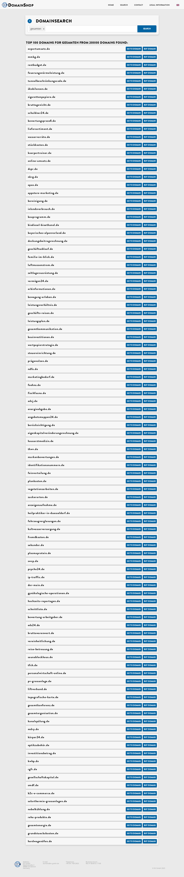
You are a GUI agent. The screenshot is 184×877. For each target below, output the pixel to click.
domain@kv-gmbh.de (51, 863)
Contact (138, 5)
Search (124, 5)
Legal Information (159, 5)
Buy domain (150, 49)
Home (111, 5)
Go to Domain (134, 49)
